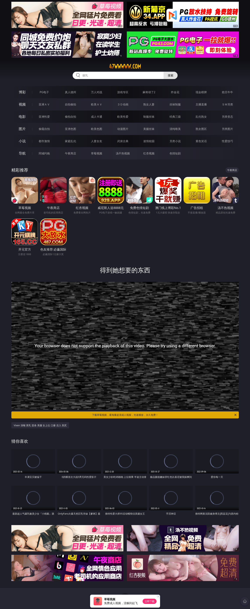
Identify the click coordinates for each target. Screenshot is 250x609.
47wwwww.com (125, 66)
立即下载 (149, 601)
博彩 (22, 92)
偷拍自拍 (70, 117)
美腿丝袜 (148, 129)
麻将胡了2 (149, 92)
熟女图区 (201, 129)
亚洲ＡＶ (44, 104)
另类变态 (227, 117)
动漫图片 (122, 129)
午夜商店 (70, 153)
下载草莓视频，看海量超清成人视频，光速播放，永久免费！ (164, 415)
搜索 (170, 75)
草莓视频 (96, 153)
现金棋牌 (201, 92)
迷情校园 (148, 141)
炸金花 (175, 92)
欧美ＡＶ (96, 104)
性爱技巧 (227, 141)
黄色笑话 (201, 141)
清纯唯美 (175, 129)
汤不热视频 (123, 153)
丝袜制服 (175, 104)
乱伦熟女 (201, 117)
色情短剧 (175, 153)
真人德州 (70, 92)
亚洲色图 (70, 129)
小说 (22, 141)
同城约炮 (44, 153)
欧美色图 (96, 129)
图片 (22, 128)
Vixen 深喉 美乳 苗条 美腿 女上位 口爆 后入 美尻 (40, 425)
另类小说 (175, 141)
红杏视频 (148, 153)
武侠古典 (122, 141)
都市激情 (44, 141)
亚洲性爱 (44, 117)
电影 (22, 116)
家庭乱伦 (70, 141)
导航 (22, 153)
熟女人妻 (148, 104)
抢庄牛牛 (227, 92)
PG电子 (44, 92)
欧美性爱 (122, 117)
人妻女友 (96, 141)
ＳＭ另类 (227, 104)
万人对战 (96, 92)
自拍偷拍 (70, 104)
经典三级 (175, 117)
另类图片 (227, 129)
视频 (22, 104)
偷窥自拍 (44, 129)
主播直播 (201, 104)
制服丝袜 (148, 117)
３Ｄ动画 (122, 104)
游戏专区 (122, 92)
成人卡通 (96, 117)
